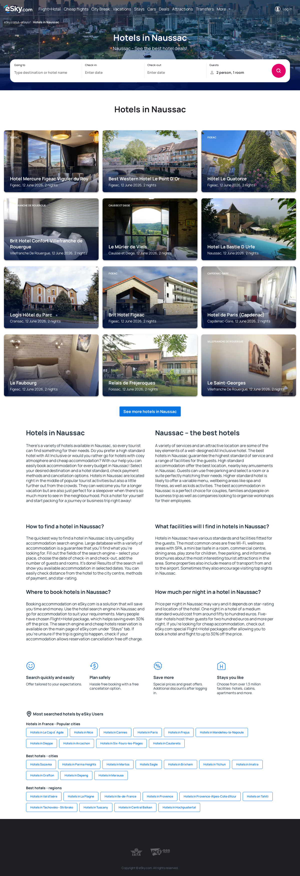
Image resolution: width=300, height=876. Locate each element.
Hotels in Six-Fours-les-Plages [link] (121, 743)
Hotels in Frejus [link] (178, 732)
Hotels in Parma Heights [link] (79, 764)
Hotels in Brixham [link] (180, 764)
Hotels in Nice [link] (83, 732)
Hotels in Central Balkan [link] (135, 807)
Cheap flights (76, 9)
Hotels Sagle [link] (149, 764)
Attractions (182, 9)
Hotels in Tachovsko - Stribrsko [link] (51, 807)
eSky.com (10, 22)
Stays (139, 9)
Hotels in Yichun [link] (214, 764)
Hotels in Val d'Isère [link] (43, 796)
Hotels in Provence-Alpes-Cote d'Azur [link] (210, 796)
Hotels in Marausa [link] (111, 775)
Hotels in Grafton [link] (42, 775)
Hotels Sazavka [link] (41, 764)
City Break (100, 9)
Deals (164, 9)
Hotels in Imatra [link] (247, 764)
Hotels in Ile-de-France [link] (120, 796)
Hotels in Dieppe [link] (41, 743)
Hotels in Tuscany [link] (96, 807)
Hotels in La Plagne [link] (81, 796)
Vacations (122, 9)
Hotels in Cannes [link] (115, 732)
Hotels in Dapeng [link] (76, 775)
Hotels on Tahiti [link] (257, 796)
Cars (151, 9)
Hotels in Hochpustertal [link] (179, 807)
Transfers (205, 9)
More (221, 9)
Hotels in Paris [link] (148, 732)
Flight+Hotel (50, 9)
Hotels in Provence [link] (160, 796)
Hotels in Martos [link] (118, 764)
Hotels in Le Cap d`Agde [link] (47, 732)
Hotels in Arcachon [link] (76, 743)
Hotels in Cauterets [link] (166, 743)
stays (25, 22)
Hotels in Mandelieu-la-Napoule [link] (222, 732)
